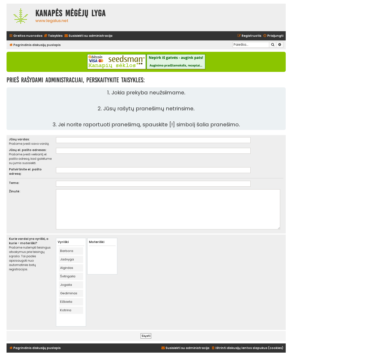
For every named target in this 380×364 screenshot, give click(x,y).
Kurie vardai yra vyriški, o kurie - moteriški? (28, 241)
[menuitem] (53, 36)
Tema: (14, 183)
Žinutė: (14, 191)
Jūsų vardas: (19, 139)
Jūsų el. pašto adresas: (27, 150)
